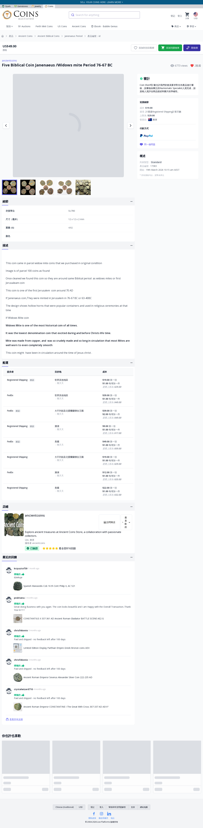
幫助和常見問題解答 (117, 807)
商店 (176, 26)
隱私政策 (92, 818)
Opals (6, 6)
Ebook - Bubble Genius (104, 26)
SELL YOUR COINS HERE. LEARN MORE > (101, 2)
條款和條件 (103, 818)
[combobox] (104, 14)
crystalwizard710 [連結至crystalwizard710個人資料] (23, 689)
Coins (49, 6)
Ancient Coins (79, 26)
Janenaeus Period (73, 35)
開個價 (192, 48)
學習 (192, 26)
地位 (113, 818)
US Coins (62, 26)
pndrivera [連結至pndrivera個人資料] (19, 597)
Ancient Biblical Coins (48, 35)
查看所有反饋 (14, 719)
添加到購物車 (170, 48)
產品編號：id (94, 35)
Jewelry (36, 6)
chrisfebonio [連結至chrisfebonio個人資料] (21, 630)
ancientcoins (9, 60)
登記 (173, 15)
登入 (180, 15)
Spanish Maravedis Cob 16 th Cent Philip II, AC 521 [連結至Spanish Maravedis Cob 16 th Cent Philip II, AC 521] (49, 585)
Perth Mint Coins (44, 26)
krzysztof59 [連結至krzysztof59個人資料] (20, 568)
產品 (11, 35)
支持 (133, 807)
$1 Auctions (24, 26)
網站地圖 (144, 807)
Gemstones (21, 6)
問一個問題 (147, 144)
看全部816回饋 (59, 548)
